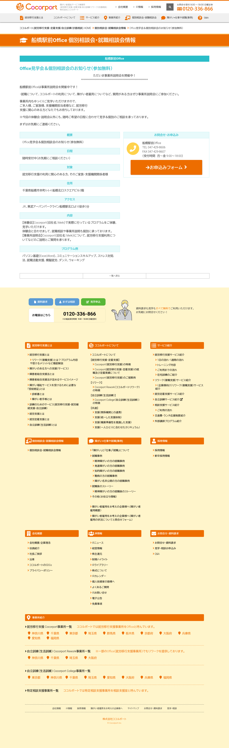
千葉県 (55, 633)
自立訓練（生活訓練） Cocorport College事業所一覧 (58, 671)
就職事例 (97, 455)
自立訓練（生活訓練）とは (43, 424)
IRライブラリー (100, 565)
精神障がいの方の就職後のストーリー (115, 491)
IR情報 (139, 7)
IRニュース (98, 542)
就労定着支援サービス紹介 (169, 394)
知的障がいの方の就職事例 (110, 470)
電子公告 (97, 598)
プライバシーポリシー (41, 570)
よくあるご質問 (100, 587)
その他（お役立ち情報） (104, 496)
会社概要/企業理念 (40, 542)
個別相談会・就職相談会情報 (110, 28)
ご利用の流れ (164, 410)
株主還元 (97, 553)
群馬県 (111, 633)
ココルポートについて (104, 354)
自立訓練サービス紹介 (169, 399)
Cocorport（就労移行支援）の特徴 (113, 364)
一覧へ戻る (114, 276)
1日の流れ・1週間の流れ (170, 360)
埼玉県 (92, 633)
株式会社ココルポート (114, 719)
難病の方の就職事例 (106, 475)
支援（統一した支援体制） (108, 417)
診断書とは (38, 394)
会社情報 (56, 708)
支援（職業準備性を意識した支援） (113, 422)
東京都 (73, 633)
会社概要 (123, 7)
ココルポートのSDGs (41, 565)
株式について (99, 570)
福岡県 (55, 638)
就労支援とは (37, 413)
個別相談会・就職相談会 (144, 17)
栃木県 (130, 633)
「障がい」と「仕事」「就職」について (110, 450)
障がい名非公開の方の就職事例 (112, 480)
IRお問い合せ (99, 592)
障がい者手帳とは (42, 399)
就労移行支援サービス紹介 (169, 354)
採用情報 (156, 7)
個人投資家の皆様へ (103, 581)
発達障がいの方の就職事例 (110, 465)
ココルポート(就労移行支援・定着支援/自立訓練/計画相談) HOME (55, 28)
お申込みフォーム (164, 167)
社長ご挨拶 (36, 553)
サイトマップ (133, 708)
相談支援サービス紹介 (167, 405)
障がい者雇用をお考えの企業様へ (107, 708)
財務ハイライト (100, 559)
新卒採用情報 (162, 455)
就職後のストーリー (102, 486)
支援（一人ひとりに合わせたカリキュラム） (117, 427)
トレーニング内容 (166, 365)
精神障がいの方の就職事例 (110, 461)
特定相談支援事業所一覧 (43, 690)
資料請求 (40, 301)
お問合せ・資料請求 (165, 542)
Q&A (206, 17)
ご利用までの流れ (167, 370)
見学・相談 (172, 708)
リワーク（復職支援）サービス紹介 (173, 380)
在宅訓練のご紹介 (167, 374)
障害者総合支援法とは (42, 374)
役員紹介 (35, 548)
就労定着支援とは (39, 419)
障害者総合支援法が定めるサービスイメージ (54, 379)
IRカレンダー (99, 576)
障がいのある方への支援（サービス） (49, 368)
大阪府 (167, 633)
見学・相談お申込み (165, 548)
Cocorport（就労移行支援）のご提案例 (115, 377)
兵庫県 (186, 633)
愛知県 (36, 638)
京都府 (149, 633)
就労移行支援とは (39, 354)
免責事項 (97, 603)
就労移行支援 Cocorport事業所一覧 (49, 626)
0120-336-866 (79, 314)
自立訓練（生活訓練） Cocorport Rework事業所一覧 (59, 651)
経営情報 (97, 548)
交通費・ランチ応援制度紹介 (170, 415)
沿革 (32, 559)
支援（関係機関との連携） (108, 412)
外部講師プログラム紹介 (168, 421)
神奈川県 (37, 633)
